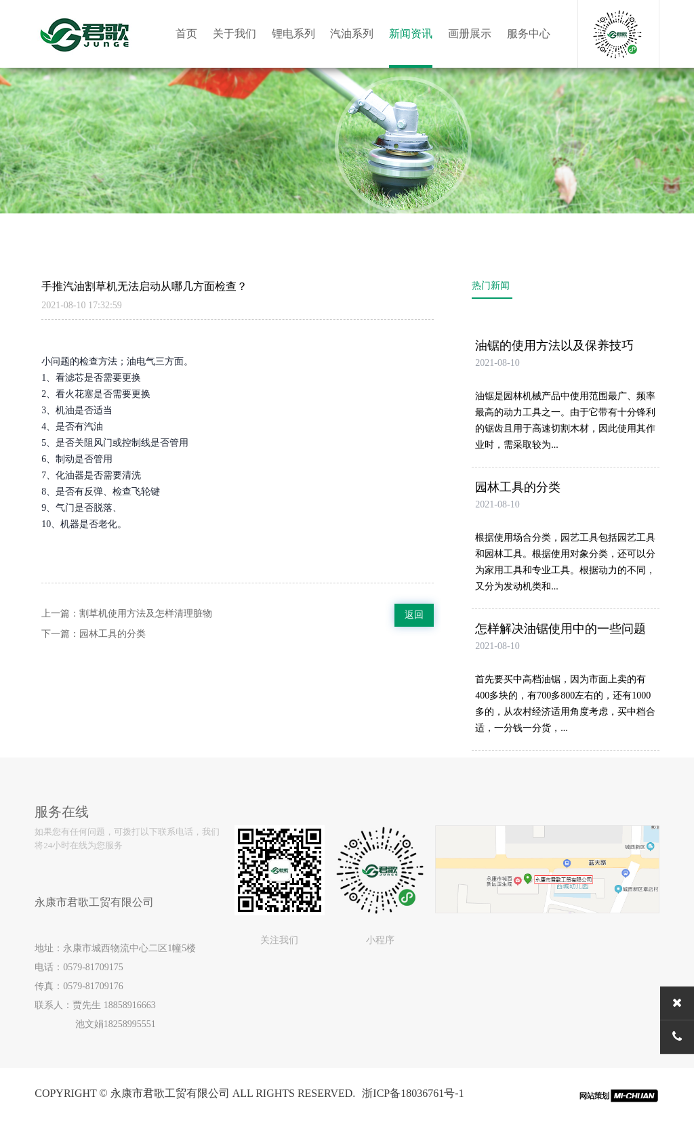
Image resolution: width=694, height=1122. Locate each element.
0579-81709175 (93, 967)
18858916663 (130, 1005)
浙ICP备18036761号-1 (413, 1093)
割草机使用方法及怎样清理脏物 (145, 613)
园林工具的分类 (112, 634)
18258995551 (130, 1024)
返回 (414, 615)
